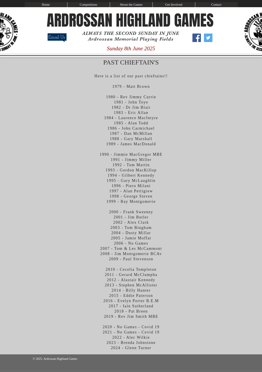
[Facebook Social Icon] (196, 38)
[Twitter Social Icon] (208, 38)
